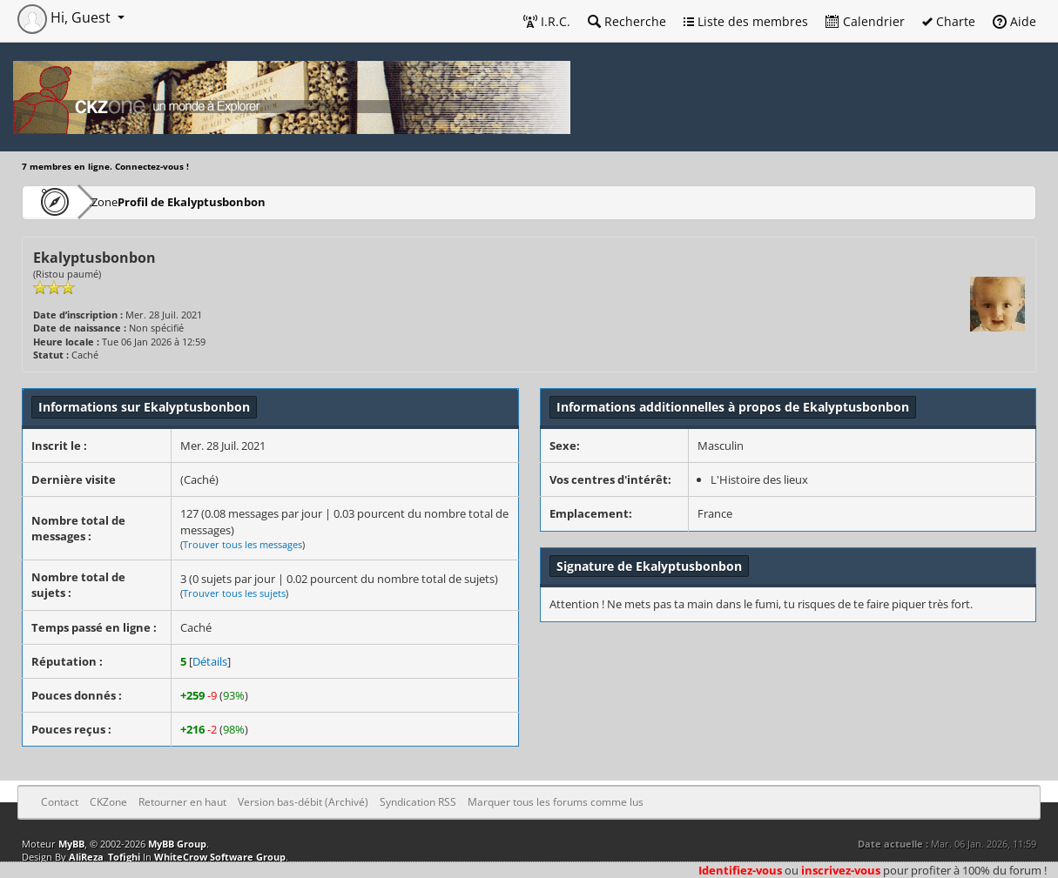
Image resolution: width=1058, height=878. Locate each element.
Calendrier (865, 21)
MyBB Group (177, 843)
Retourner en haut (182, 801)
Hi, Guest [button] (65, 17)
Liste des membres (746, 21)
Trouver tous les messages (242, 544)
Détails (209, 661)
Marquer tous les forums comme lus (556, 801)
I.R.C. (546, 21)
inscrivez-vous (840, 870)
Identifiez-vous (740, 870)
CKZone (122, 201)
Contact (59, 801)
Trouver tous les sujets (234, 593)
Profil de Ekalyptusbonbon (238, 201)
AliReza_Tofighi (104, 856)
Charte (948, 21)
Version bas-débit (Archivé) (303, 801)
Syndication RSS (418, 801)
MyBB (71, 843)
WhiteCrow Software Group (220, 856)
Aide (1014, 21)
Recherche (627, 21)
